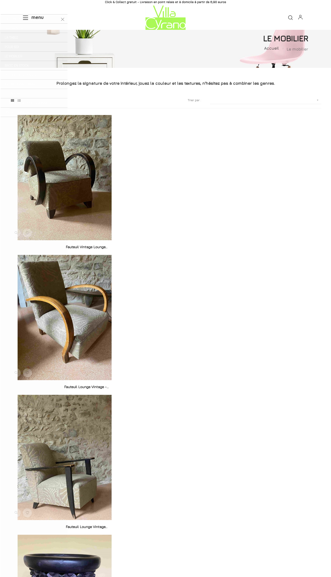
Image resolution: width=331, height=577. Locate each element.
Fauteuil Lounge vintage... (272, 242)
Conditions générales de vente (231, 543)
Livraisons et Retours (132, 543)
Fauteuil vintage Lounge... (58, 242)
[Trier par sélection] (265, 111)
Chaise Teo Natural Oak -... (58, 492)
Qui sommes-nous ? (95, 543)
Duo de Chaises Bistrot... (165, 367)
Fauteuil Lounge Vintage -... (165, 242)
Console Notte (272, 367)
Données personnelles (278, 543)
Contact (162, 543)
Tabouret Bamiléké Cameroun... (58, 367)
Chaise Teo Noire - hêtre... (165, 492)
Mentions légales (188, 543)
